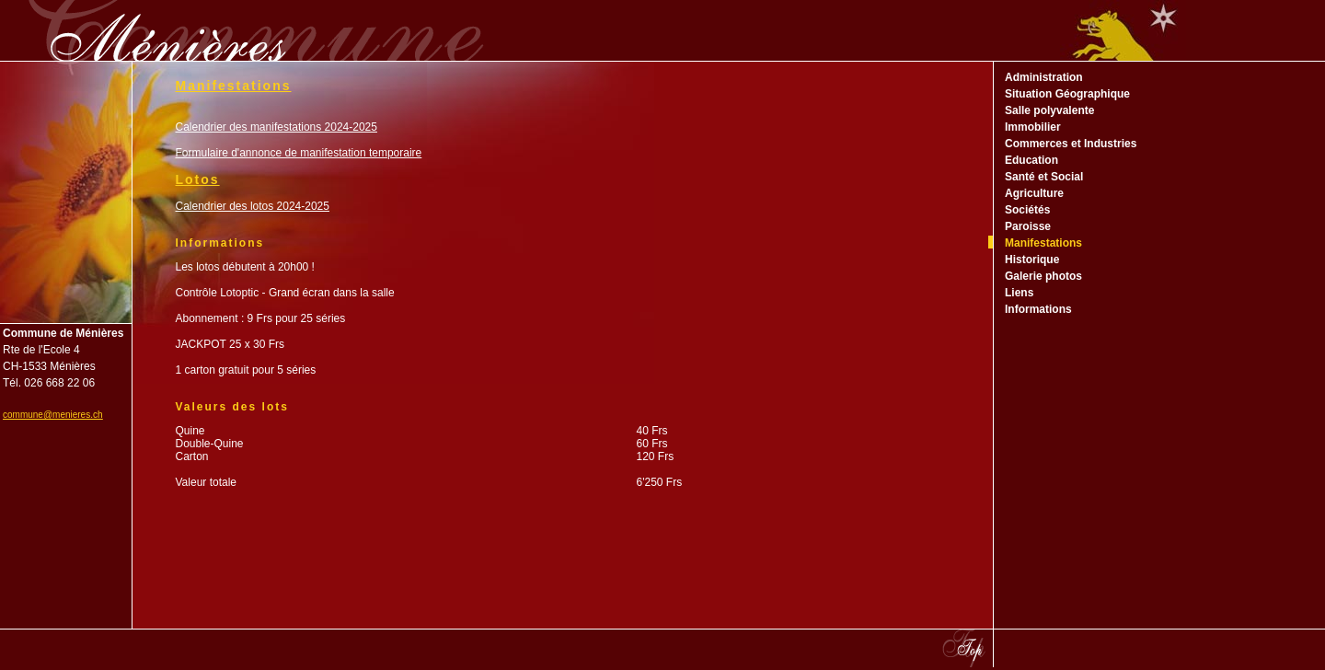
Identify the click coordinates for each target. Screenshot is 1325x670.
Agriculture (1034, 193)
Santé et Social (1044, 176)
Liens (1019, 292)
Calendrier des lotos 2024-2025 (252, 206)
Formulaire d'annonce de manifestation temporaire (299, 152)
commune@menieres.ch (53, 415)
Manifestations (1043, 243)
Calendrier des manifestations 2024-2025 (276, 127)
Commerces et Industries (1070, 143)
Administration (1044, 77)
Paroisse (1028, 226)
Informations (1038, 309)
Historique (1032, 259)
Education (1031, 160)
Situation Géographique (1067, 93)
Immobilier (1033, 127)
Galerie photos (1043, 276)
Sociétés (1027, 209)
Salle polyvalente (1049, 110)
